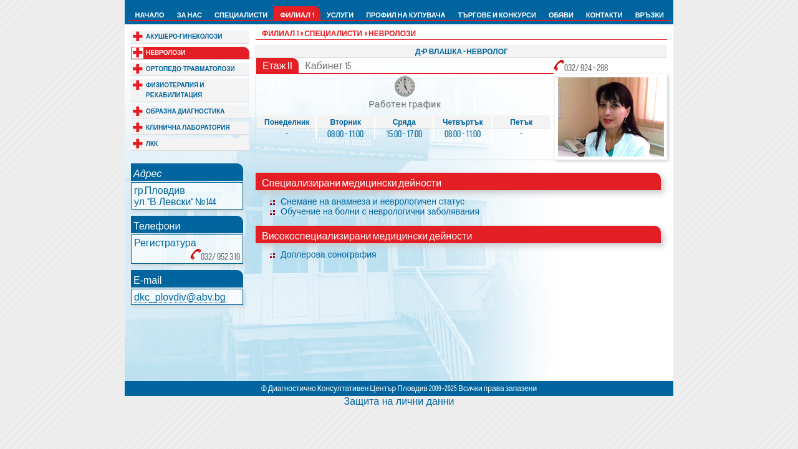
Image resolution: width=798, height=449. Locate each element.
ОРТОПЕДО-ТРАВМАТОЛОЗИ (190, 68)
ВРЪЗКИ (649, 15)
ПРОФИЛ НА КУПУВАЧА (405, 15)
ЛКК (152, 143)
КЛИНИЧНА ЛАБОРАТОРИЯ (188, 127)
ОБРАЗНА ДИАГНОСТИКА (185, 111)
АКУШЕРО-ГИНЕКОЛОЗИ (184, 36)
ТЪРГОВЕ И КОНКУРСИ (497, 15)
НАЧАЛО (150, 15)
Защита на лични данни (399, 401)
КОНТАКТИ (604, 15)
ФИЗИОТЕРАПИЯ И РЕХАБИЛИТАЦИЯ (175, 90)
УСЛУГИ (340, 15)
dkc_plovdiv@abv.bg (180, 297)
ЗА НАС (189, 15)
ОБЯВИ (561, 15)
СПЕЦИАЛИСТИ (240, 15)
